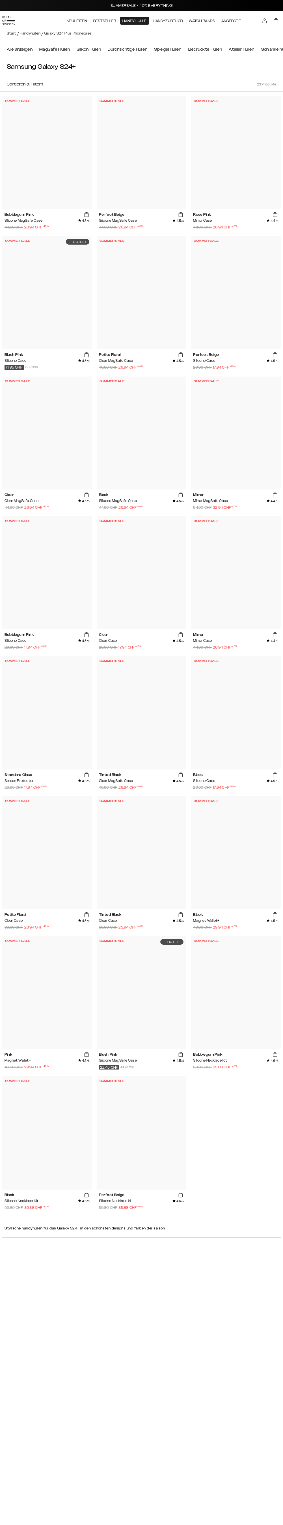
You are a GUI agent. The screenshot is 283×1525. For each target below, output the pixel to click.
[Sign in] (269, 19)
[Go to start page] (13, 19)
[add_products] (86, 215)
